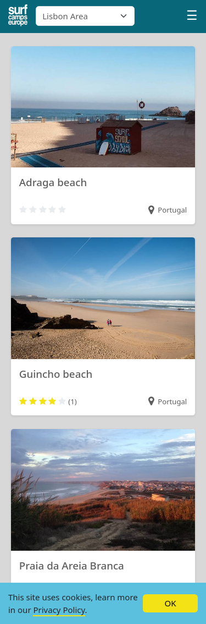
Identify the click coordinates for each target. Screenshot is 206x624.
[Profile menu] (192, 16)
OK (170, 603)
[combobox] (85, 16)
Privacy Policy (59, 609)
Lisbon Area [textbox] (65, 15)
